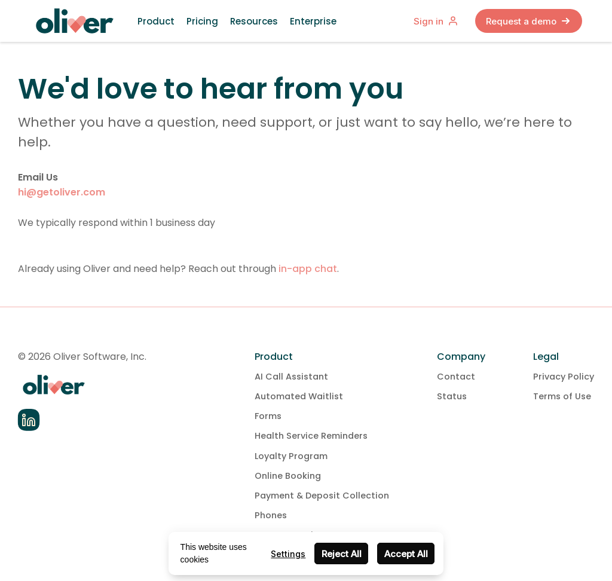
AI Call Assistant (291, 377)
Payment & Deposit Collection (322, 496)
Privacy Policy (563, 377)
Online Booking (288, 476)
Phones (271, 515)
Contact (456, 377)
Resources (254, 21)
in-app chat (308, 269)
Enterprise (313, 21)
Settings (288, 554)
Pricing (202, 21)
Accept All (406, 553)
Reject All (342, 553)
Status (452, 396)
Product (156, 21)
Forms (268, 416)
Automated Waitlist (299, 396)
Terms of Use (562, 396)
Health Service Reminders (311, 436)
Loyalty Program (291, 456)
